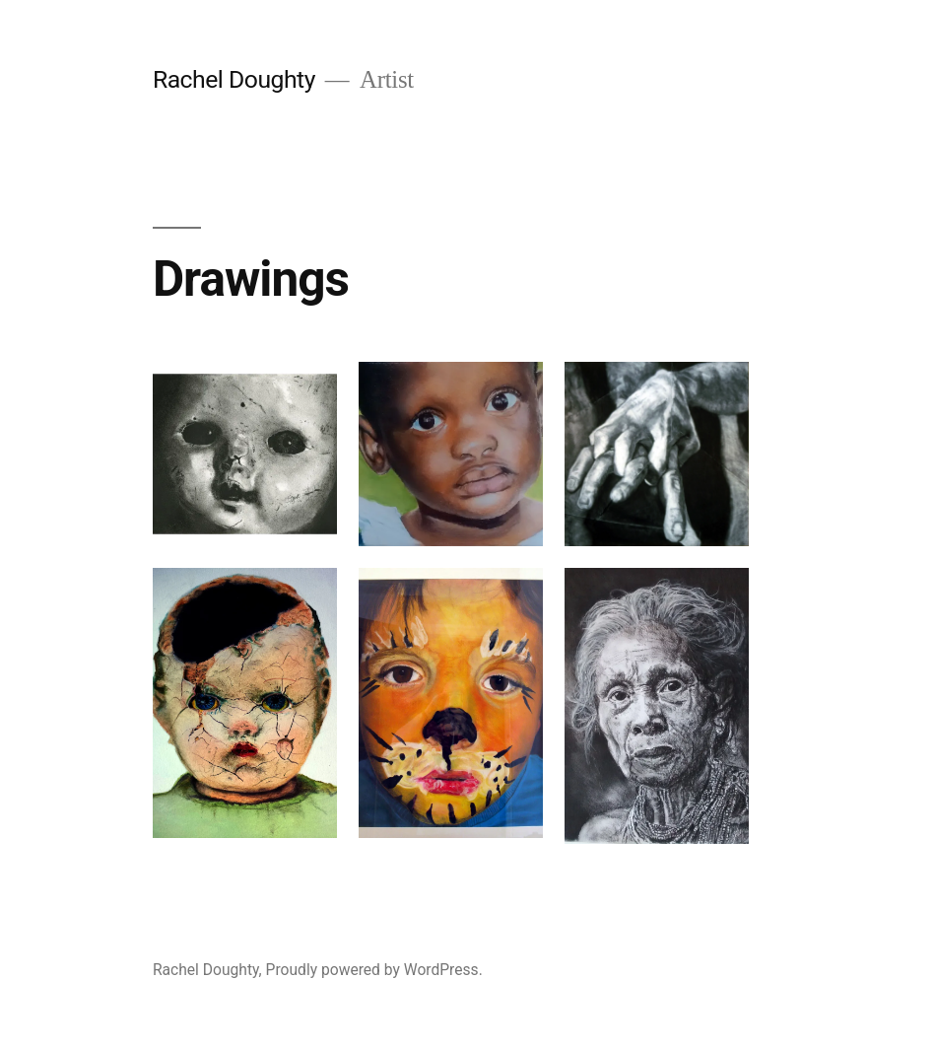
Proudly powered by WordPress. (374, 969)
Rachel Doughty (234, 79)
